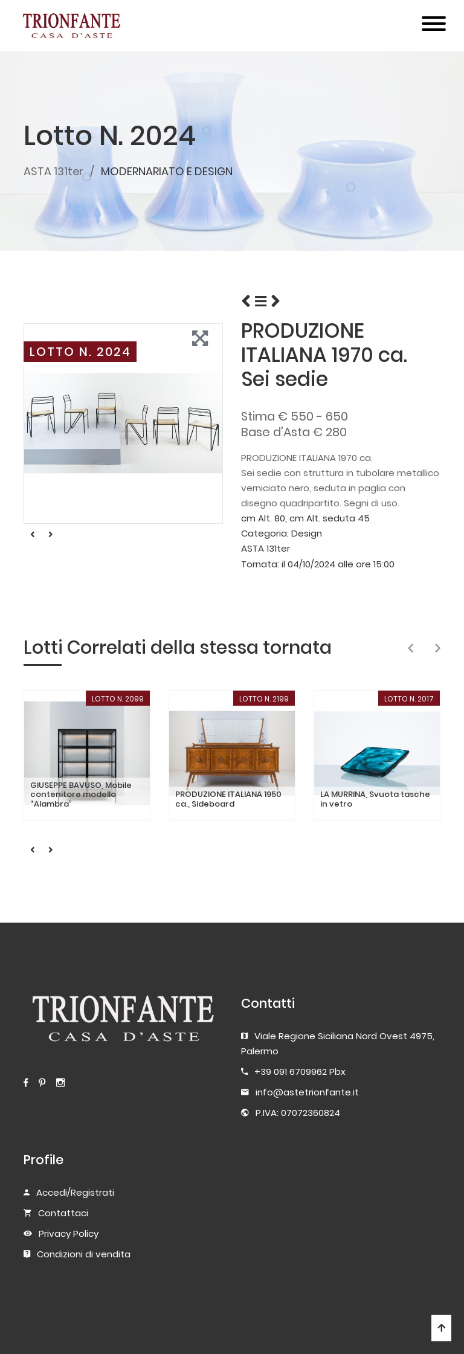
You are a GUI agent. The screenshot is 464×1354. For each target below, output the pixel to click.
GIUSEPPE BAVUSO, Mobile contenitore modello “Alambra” (81, 795)
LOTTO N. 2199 (264, 699)
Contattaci (63, 1213)
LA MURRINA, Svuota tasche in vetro (375, 799)
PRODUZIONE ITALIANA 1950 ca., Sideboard (228, 799)
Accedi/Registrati (75, 1192)
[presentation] (410, 649)
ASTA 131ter (53, 171)
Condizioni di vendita (83, 1254)
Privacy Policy (68, 1233)
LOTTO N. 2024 (80, 351)
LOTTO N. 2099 (118, 699)
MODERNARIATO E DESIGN (167, 171)
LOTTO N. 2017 (409, 699)
